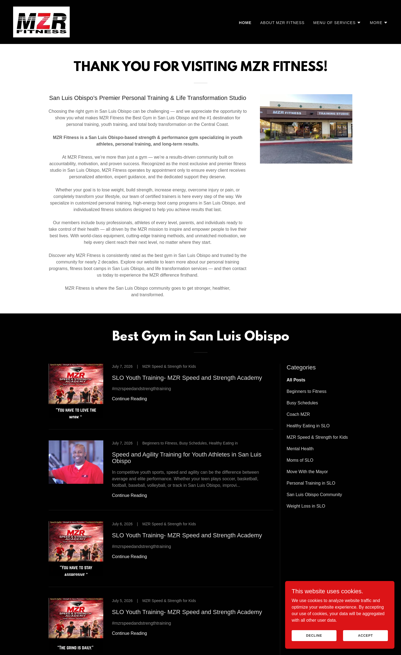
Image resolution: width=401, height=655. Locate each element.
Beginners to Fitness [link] (307, 391)
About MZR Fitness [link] (282, 22)
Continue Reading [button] (129, 398)
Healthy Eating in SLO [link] (308, 425)
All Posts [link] (296, 380)
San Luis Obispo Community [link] (314, 494)
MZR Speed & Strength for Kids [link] (317, 437)
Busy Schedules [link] (302, 403)
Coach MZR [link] (298, 414)
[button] (337, 22)
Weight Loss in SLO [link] (306, 506)
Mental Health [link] (300, 448)
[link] (41, 21)
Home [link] (245, 22)
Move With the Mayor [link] (307, 471)
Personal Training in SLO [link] (311, 483)
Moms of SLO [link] (300, 460)
